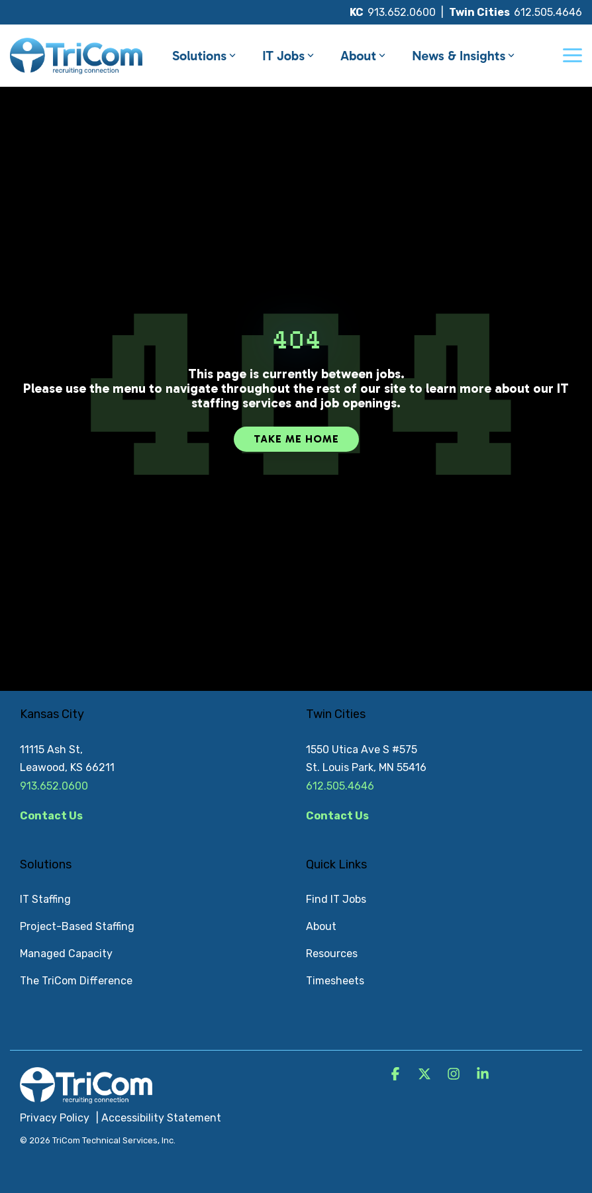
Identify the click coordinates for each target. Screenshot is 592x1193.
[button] (572, 54)
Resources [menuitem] (332, 953)
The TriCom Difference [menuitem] (76, 980)
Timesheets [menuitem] (335, 980)
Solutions (204, 56)
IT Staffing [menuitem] (45, 899)
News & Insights (463, 56)
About (362, 56)
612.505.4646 (548, 12)
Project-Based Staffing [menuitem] (77, 926)
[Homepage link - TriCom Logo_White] (86, 1096)
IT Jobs (288, 56)
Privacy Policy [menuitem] (54, 1118)
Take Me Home (296, 439)
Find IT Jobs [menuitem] (336, 899)
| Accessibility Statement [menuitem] (158, 1118)
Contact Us (51, 815)
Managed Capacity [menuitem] (66, 953)
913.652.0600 (402, 12)
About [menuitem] (321, 926)
